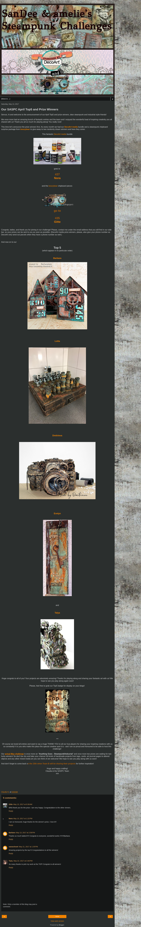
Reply (11, 811)
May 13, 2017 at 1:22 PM (22, 818)
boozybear (25, 129)
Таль (11, 861)
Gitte (57, 221)
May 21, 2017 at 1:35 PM (28, 847)
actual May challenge (14, 754)
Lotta (57, 341)
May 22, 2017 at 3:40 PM (22, 861)
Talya (57, 613)
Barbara (57, 258)
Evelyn (57, 513)
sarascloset (13, 847)
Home (57, 916)
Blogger (61, 925)
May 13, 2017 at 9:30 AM (22, 804)
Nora (57, 178)
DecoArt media (71, 127)
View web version (57, 921)
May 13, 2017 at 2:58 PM (25, 833)
